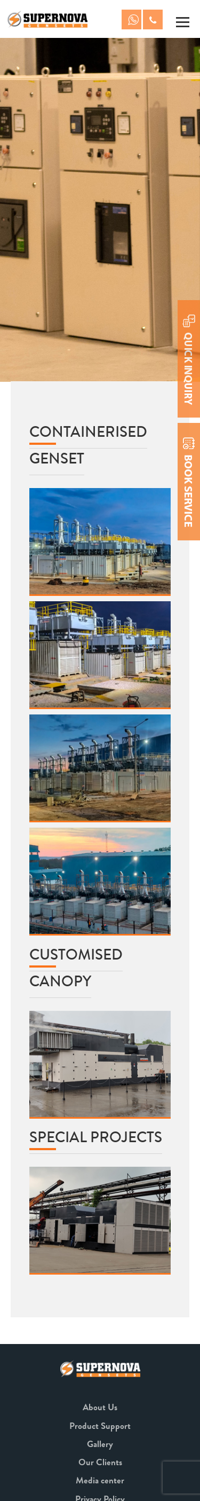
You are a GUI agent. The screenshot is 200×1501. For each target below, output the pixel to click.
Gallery (100, 1444)
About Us (100, 1407)
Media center (100, 1480)
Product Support (100, 1426)
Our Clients (100, 1462)
